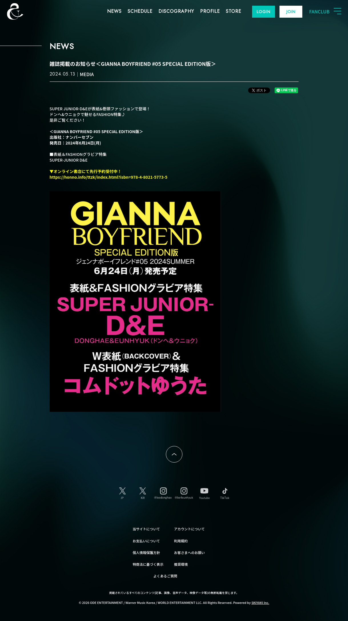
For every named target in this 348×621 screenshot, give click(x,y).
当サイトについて (146, 528)
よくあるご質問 (165, 575)
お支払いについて (146, 540)
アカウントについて (189, 528)
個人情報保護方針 (146, 552)
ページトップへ (174, 454)
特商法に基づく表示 (148, 564)
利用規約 (181, 540)
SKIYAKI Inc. (260, 602)
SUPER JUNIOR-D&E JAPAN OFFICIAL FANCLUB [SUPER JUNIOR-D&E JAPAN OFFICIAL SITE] (24, 11)
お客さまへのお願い (189, 552)
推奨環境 (181, 564)
